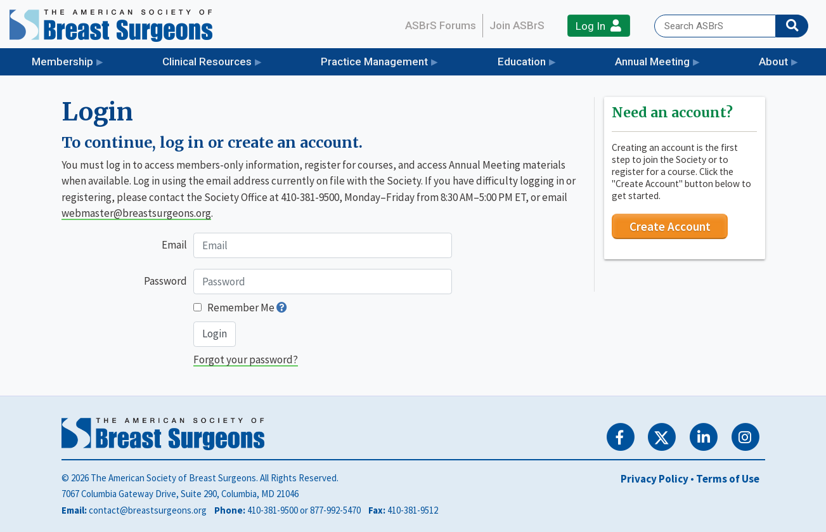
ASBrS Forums (440, 25)
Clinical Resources (207, 61)
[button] (281, 308)
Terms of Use (727, 479)
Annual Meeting (652, 61)
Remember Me (240, 308)
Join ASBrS (517, 25)
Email (174, 245)
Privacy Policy (654, 479)
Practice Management (374, 61)
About (773, 61)
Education (522, 61)
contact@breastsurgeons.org (148, 510)
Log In (598, 25)
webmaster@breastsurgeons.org (136, 213)
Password (165, 281)
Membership (62, 61)
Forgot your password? (245, 360)
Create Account (670, 226)
